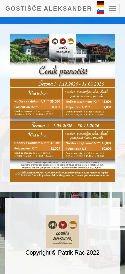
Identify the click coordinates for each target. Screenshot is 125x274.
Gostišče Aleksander (48, 8)
